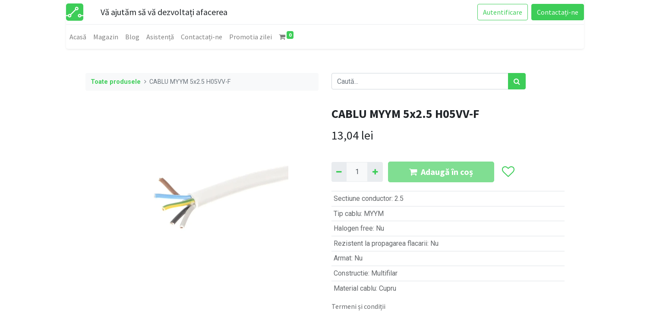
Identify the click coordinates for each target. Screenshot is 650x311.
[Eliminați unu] (339, 172)
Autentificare (502, 12)
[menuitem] (78, 36)
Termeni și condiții (358, 306)
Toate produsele (116, 82)
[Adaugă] (374, 172)
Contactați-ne (557, 12)
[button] (508, 172)
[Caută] (517, 81)
